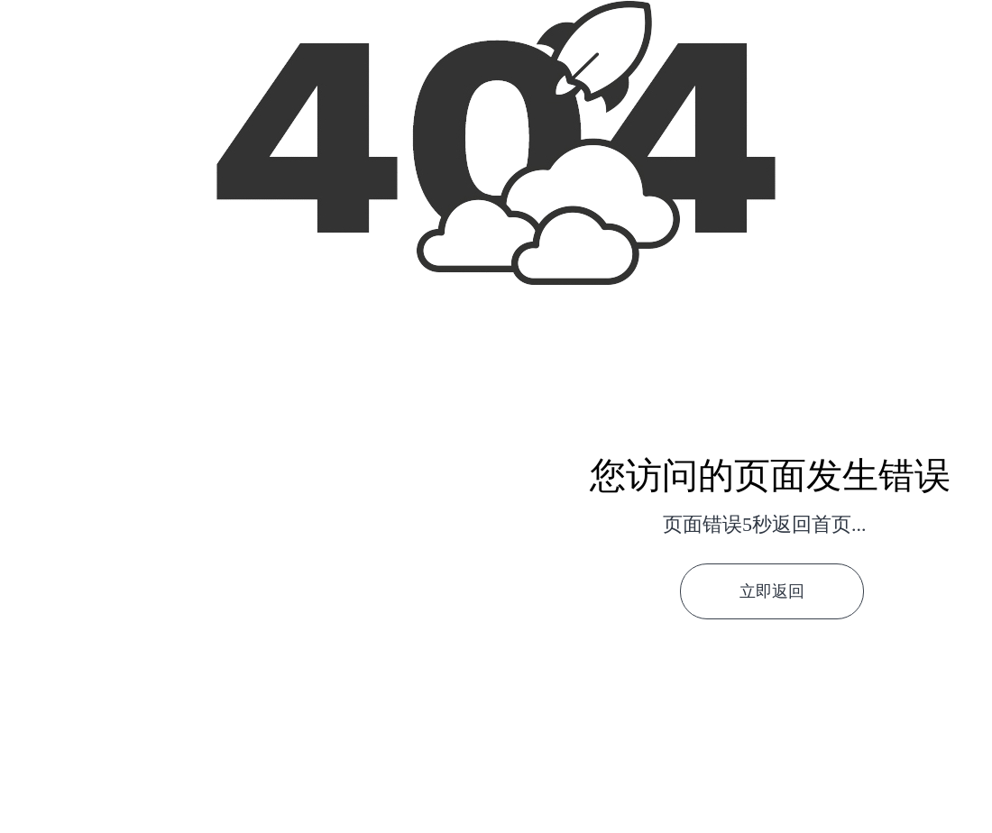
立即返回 (771, 591)
